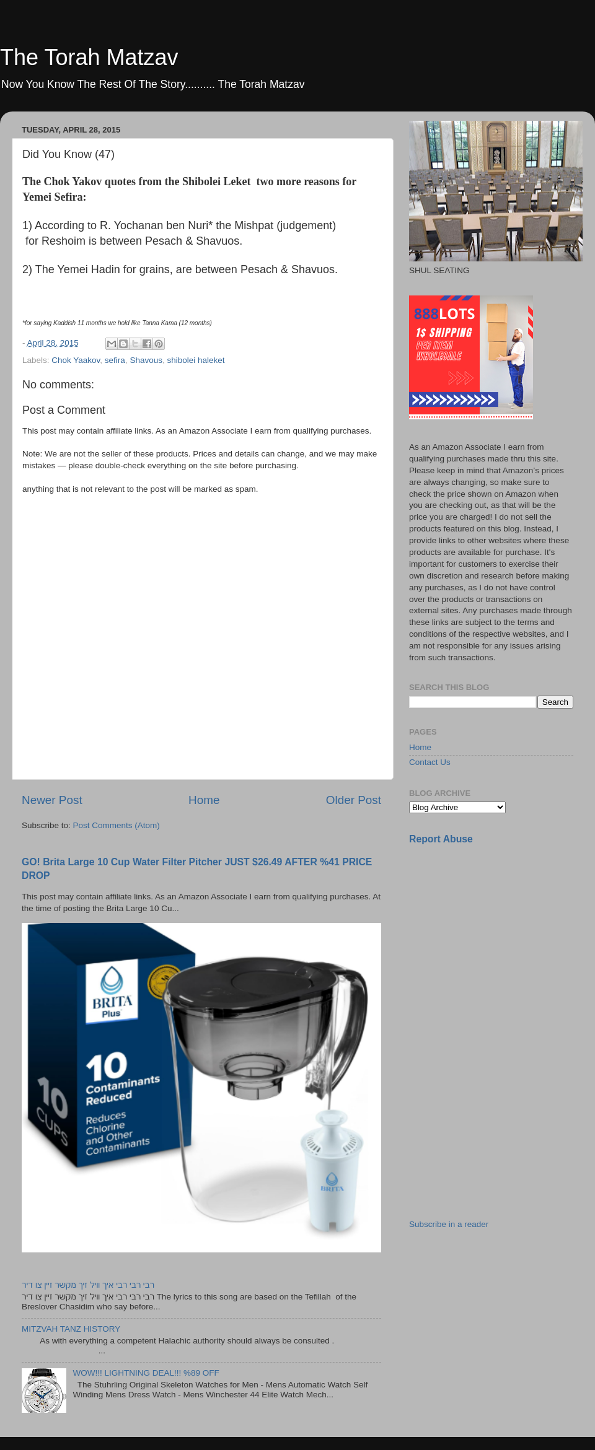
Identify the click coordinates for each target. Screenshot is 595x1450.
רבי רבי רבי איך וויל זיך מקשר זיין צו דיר (88, 1285)
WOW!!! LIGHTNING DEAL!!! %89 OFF (146, 1373)
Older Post (353, 799)
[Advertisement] (502, 942)
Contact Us (430, 762)
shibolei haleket (195, 360)
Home (203, 799)
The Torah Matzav (89, 57)
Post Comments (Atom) (116, 825)
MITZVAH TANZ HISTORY (71, 1329)
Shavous (146, 360)
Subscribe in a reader (448, 1224)
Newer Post (52, 799)
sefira (115, 360)
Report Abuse (441, 839)
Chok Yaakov (75, 360)
